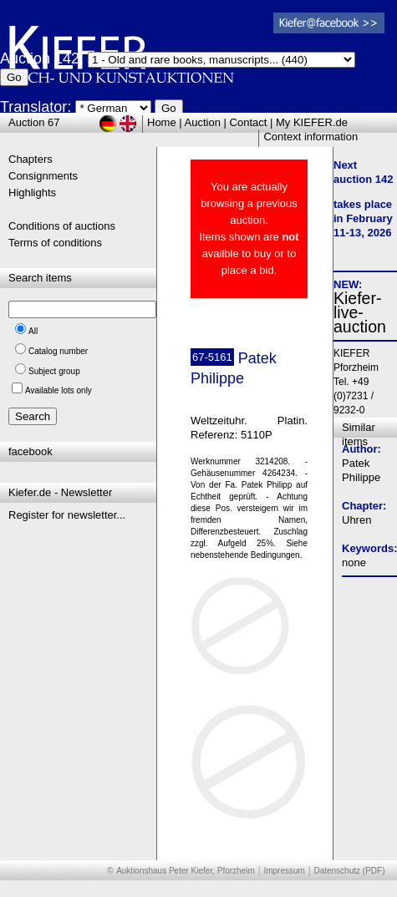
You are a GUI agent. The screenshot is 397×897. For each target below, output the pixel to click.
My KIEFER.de (312, 122)
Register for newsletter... (66, 515)
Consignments (43, 176)
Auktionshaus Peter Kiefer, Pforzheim (185, 870)
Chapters (30, 159)
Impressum (283, 870)
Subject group (54, 371)
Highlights (32, 192)
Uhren (356, 520)
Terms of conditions (55, 242)
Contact (248, 122)
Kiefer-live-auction (359, 312)
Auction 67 (33, 122)
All (33, 331)
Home (161, 122)
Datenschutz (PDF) (348, 870)
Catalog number (58, 351)
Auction (203, 122)
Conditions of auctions (61, 226)
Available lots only (58, 390)
